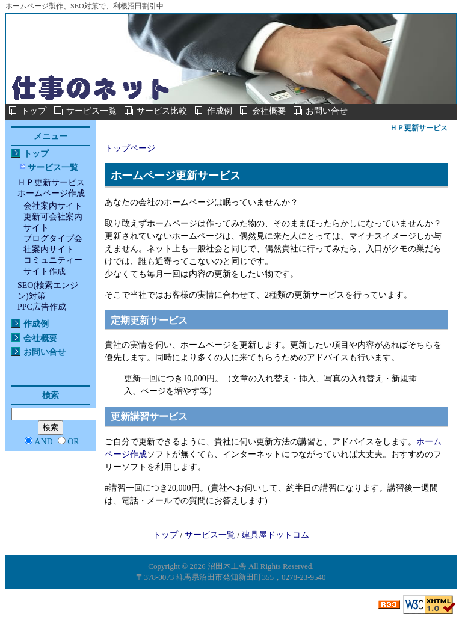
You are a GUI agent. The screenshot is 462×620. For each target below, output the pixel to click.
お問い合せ (327, 110)
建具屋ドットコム (275, 534)
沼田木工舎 (227, 566)
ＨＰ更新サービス (51, 182)
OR (73, 441)
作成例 (219, 110)
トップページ (130, 148)
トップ (33, 110)
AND (43, 441)
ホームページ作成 (51, 193)
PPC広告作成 (41, 307)
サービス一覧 (91, 110)
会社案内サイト (52, 205)
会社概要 (269, 110)
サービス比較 (162, 110)
